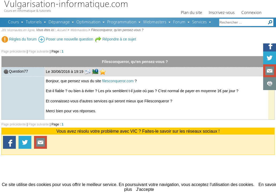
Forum (179, 22)
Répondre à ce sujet (115, 39)
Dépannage (59, 22)
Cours (13, 22)
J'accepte (145, 189)
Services (199, 22)
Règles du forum (19, 39)
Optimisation (88, 22)
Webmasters (154, 22)
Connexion (251, 13)
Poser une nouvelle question (65, 39)
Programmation (121, 22)
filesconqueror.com (118, 81)
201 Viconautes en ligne (17, 30)
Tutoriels (34, 22)
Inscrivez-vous (222, 13)
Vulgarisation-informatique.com (66, 4)
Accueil (61, 30)
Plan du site (191, 13)
